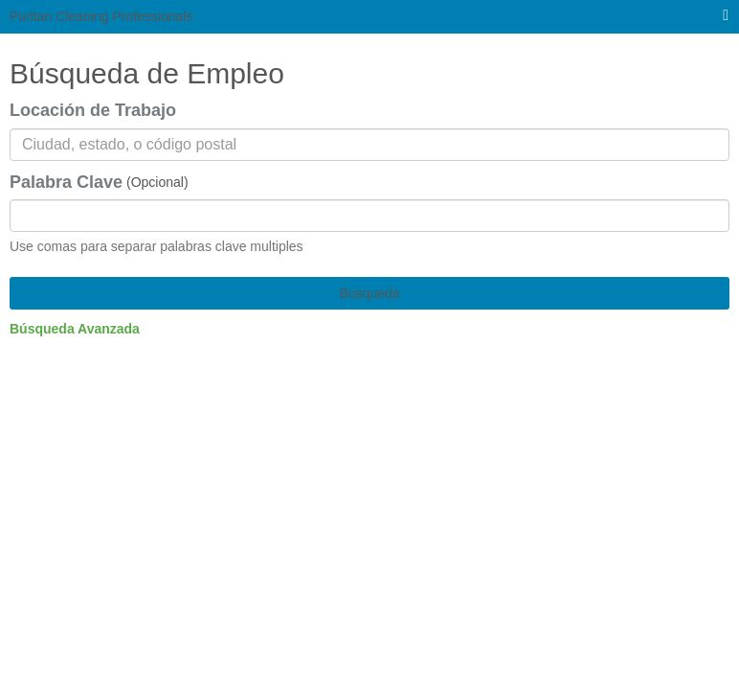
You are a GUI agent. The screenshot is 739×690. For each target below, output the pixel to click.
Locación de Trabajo (93, 110)
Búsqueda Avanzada (75, 328)
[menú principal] (725, 16)
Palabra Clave (66, 182)
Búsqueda (369, 293)
